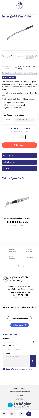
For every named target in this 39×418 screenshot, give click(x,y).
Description (8, 155)
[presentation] (19, 374)
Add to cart (19, 145)
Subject (6, 339)
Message (6, 353)
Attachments (9, 162)
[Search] (4, 413)
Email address (8, 346)
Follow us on (21, 325)
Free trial (10, 369)
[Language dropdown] (12, 414)
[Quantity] (22, 137)
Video (6, 168)
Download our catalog (19, 318)
